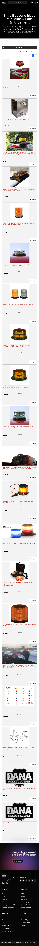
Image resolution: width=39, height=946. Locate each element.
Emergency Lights (25, 903)
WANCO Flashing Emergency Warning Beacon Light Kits (16, 119)
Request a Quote (6, 926)
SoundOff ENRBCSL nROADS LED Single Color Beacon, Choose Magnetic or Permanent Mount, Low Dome (18, 264)
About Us (4, 900)
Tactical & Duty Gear (26, 905)
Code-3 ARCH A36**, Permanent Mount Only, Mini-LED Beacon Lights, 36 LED (19, 707)
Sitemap (4, 935)
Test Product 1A (6, 822)
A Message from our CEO (8, 905)
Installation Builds (6, 932)
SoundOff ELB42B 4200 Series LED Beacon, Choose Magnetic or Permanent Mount (18, 305)
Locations (4, 897)
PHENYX (19, 945)
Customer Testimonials (8, 908)
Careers (4, 903)
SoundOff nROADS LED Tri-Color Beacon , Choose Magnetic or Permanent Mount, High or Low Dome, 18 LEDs (18, 345)
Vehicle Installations (7, 929)
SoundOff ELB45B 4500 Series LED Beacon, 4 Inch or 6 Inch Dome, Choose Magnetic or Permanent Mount (19, 224)
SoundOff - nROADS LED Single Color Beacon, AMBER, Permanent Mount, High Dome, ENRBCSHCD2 (18, 748)
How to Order (5, 918)
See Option (33, 95)
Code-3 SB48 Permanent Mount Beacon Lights (14, 80)
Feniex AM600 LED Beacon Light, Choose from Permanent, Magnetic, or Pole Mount (19, 502)
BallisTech (24, 897)
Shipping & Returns (26, 923)
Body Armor (24, 900)
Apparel (23, 894)
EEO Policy (23, 918)
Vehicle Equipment (26, 908)
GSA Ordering (5, 920)
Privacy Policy (24, 920)
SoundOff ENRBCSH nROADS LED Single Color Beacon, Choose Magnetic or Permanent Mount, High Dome (18, 427)
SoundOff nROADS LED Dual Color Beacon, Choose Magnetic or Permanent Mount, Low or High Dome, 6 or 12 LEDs (18, 386)
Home (3, 894)
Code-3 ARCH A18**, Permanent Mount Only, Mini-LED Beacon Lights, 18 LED (19, 625)
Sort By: (22, 52)
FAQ (3, 923)
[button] (31, 3)
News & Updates (25, 926)
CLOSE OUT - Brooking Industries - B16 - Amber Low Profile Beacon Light (19, 788)
